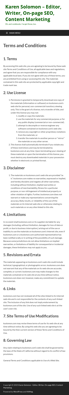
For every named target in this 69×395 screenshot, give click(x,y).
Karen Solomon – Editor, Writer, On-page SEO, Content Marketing (33, 12)
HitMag (30, 391)
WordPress (18, 391)
